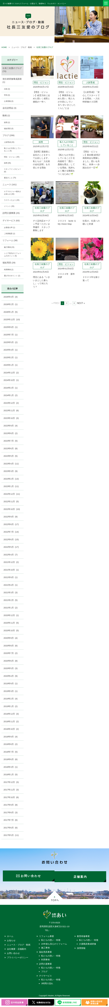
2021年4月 (10, 585)
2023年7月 (10, 441)
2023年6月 (10, 448)
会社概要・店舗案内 (16, 947)
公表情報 (8, 101)
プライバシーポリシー (17, 956)
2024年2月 (10, 388)
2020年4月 (10, 676)
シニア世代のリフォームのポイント (12, 254)
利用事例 (8, 270)
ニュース (10, 184)
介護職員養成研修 (87, 942)
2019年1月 (10, 706)
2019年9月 (10, 683)
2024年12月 (11, 372)
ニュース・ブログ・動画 (18, 943)
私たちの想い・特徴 (50, 938)
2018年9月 (10, 736)
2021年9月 (10, 577)
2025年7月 (10, 334)
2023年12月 (11, 403)
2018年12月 (11, 714)
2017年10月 (11, 797)
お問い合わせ (13, 951)
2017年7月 (10, 820)
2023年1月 (11, 486)
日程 (7, 89)
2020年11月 (11, 623)
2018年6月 (10, 759)
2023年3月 (10, 471)
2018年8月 (10, 744)
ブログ (8, 135)
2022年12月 (12, 494)
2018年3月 (10, 767)
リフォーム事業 (46, 934)
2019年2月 (10, 698)
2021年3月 (10, 592)
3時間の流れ (47, 982)
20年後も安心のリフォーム (54, 942)
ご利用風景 (9, 234)
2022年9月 (10, 516)
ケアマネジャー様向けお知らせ (12, 193)
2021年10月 (11, 570)
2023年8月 (10, 433)
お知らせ (11, 939)
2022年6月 (11, 539)
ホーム (10, 934)
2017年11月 (11, 789)
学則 (7, 95)
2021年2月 (10, 600)
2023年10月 (11, 418)
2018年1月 (10, 774)
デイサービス (11, 220)
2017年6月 (10, 827)
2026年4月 (10, 297)
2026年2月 (10, 304)
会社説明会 (9, 108)
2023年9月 (10, 425)
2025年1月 (10, 365)
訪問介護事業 (11, 213)
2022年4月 (10, 554)
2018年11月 (11, 721)
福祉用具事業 (45, 950)
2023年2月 (11, 479)
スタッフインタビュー (12, 170)
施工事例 (9, 247)
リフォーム (10, 240)
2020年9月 (10, 638)
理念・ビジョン (11, 157)
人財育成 (9, 142)
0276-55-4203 (57, 928)
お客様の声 (9, 228)
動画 (6, 115)
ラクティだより (11, 200)
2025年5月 (10, 342)
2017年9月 (10, 805)
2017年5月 (11, 835)
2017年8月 (10, 812)
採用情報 (81, 946)
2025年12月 (12, 319)
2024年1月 (10, 395)
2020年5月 (10, 668)
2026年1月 (10, 312)
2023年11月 (11, 410)
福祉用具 (8, 129)
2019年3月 (10, 691)
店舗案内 (81, 875)
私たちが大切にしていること (12, 149)
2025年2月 (10, 357)
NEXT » (81, 303)
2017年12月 (11, 782)
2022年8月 (11, 524)
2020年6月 (10, 661)
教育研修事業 (83, 934)
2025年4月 (10, 350)
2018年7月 (10, 752)
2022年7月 (11, 532)
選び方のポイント (12, 276)
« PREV (56, 303)
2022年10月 (12, 509)
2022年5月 (11, 547)
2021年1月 (10, 607)
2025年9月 (10, 327)
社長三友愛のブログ (44, 47)
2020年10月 (11, 630)
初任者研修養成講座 (12, 80)
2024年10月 (11, 380)
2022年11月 (11, 501)
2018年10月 (11, 729)
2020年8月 (10, 645)
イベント (9, 206)
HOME (4, 47)
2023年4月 (11, 463)
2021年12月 (11, 562)
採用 (7, 122)
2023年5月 (10, 456)
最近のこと (10, 178)
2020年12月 (11, 615)
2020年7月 (10, 653)
